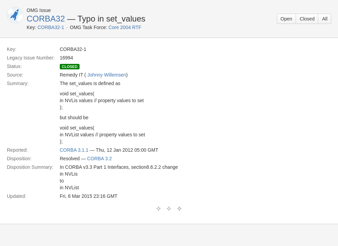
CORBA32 (46, 18)
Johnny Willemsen (106, 75)
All (324, 19)
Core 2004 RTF (125, 27)
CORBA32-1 (51, 27)
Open (286, 19)
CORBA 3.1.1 (74, 150)
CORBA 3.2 (99, 158)
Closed (307, 19)
